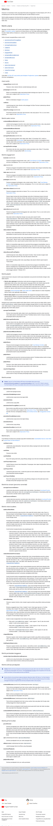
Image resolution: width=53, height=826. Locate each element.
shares (6, 62)
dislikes (7, 50)
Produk (8, 5)
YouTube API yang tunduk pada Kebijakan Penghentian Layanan (23, 75)
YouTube (10, 2)
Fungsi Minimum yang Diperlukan (43, 818)
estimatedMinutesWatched (12, 55)
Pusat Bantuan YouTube (35, 160)
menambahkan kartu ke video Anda (42, 438)
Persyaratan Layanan (10, 31)
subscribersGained (10, 65)
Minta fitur (21, 816)
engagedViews (8, 52)
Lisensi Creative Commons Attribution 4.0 (39, 767)
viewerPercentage (10, 70)
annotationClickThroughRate (13, 40)
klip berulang (20, 140)
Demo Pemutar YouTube (7, 816)
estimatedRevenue (10, 57)
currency (19, 678)
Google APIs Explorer (6, 814)
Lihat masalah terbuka (24, 818)
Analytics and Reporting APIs (23, 5)
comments (7, 47)
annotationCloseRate (10, 42)
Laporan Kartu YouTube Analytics (12, 440)
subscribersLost (9, 67)
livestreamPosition (45, 490)
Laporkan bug (22, 814)
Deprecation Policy (24, 94)
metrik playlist (24, 99)
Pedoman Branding (40, 821)
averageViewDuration (10, 45)
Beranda (3, 5)
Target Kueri (33, 5)
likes (6, 60)
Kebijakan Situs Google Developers (9, 770)
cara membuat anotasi (32, 411)
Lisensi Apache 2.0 (26, 769)
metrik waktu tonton (27, 290)
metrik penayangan (15, 290)
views (6, 72)
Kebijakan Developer (40, 816)
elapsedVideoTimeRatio (26, 515)
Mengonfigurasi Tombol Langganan (7, 819)
